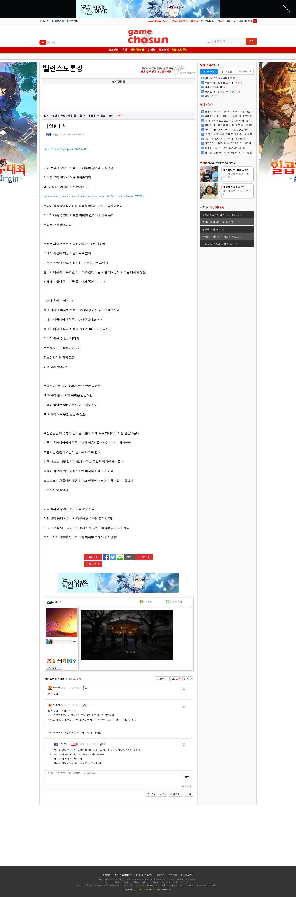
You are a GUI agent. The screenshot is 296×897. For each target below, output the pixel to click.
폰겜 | (91, 115)
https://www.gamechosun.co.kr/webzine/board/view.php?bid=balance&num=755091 (94, 196)
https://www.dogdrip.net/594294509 (65, 149)
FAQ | (140, 875)
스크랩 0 (144, 557)
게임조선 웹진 (224, 21)
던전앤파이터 (207, 21)
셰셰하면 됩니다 (216, 87)
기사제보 (187, 875)
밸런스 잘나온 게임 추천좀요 (222, 91)
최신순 (187, 678)
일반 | (55, 115)
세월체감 (212, 96)
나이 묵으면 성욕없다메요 (221, 78)
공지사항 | (175, 875)
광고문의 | (150, 875)
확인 (187, 777)
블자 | (83, 115)
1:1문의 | (162, 875)
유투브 (42, 42)
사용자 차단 (92, 563)
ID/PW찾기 (73, 21)
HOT (120, 115)
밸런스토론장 (63, 68)
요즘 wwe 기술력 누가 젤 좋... (220, 244)
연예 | (112, 115)
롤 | (76, 115)
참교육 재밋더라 (213, 229)
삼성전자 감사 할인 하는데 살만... (222, 236)
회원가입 (58, 21)
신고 (129, 557)
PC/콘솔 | (102, 115)
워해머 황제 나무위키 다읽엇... (221, 222)
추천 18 (93, 557)
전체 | (47, 115)
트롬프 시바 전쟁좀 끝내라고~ (223, 82)
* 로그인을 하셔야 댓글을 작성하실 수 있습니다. (112, 777)
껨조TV (194, 21)
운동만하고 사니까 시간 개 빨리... (222, 214)
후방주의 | (66, 115)
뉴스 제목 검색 (217, 41)
